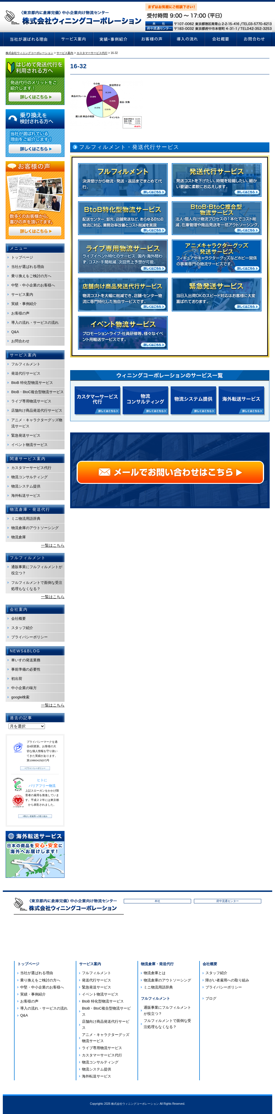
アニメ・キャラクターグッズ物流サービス (36, 423)
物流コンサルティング (29, 477)
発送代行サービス (25, 373)
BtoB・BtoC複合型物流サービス (37, 392)
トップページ (22, 257)
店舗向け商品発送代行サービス (36, 410)
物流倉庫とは (155, 973)
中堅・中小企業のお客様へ (33, 285)
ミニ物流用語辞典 (25, 518)
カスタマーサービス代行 (31, 468)
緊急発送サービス (25, 435)
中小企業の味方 (24, 688)
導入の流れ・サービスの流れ (35, 322)
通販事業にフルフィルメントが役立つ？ (36, 570)
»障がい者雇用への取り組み (35, 816)
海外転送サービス (25, 495)
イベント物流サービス (29, 445)
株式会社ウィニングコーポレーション (135, 1103)
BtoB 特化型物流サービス (32, 383)
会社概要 (18, 618)
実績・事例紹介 (24, 304)
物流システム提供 (25, 486)
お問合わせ (20, 341)
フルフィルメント (25, 364)
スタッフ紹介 (22, 628)
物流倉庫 (18, 537)
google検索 (20, 697)
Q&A (15, 332)
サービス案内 (22, 294)
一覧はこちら (53, 545)
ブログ (210, 998)
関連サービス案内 (28, 458)
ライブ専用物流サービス (31, 401)
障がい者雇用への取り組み (227, 980)
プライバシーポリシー (29, 637)
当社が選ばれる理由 (27, 267)
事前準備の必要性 (25, 669)
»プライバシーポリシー (35, 768)
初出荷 (16, 678)
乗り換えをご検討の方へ (31, 276)
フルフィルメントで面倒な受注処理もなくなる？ (36, 585)
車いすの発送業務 (25, 660)
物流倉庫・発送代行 (157, 964)
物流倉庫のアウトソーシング (35, 528)
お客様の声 (20, 313)
